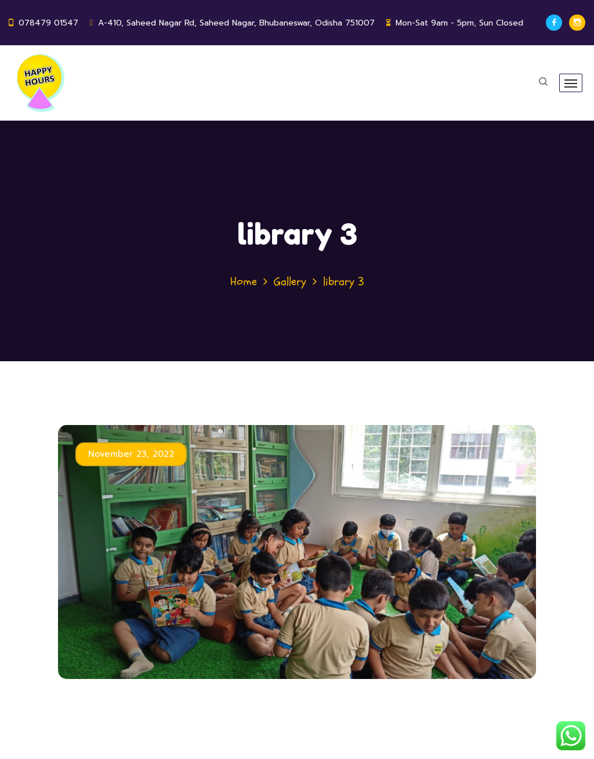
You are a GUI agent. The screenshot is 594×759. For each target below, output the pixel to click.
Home (243, 281)
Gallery (290, 281)
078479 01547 (48, 23)
